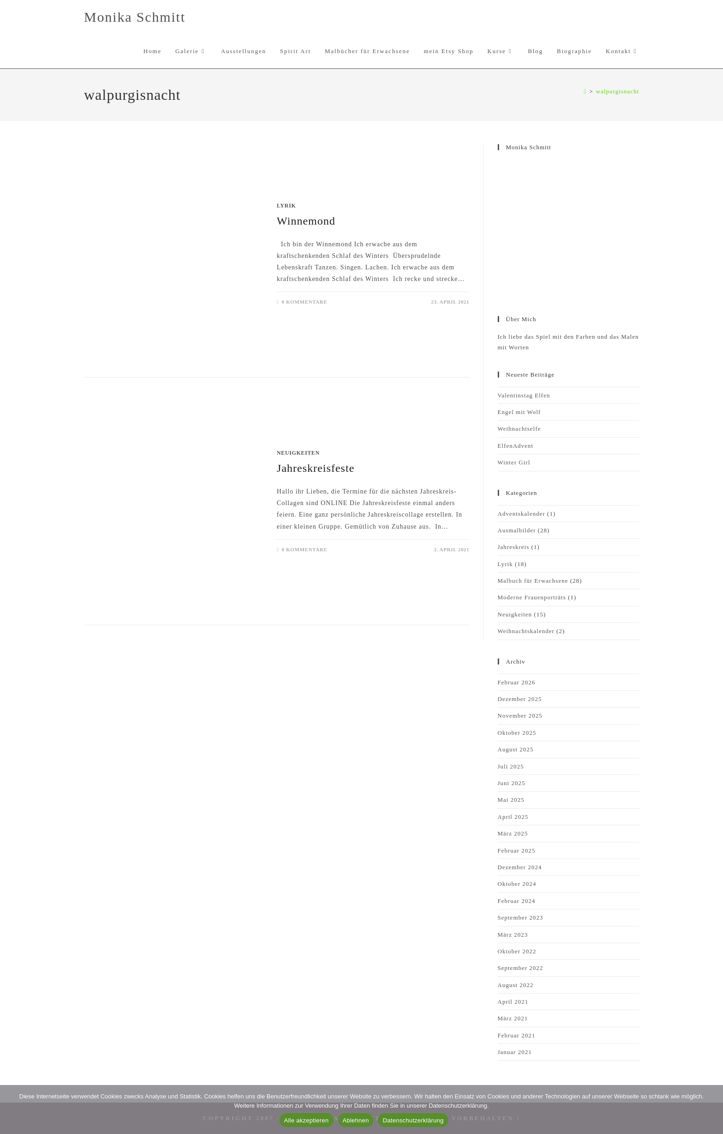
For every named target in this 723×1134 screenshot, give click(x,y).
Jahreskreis (514, 546)
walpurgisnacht (617, 91)
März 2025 (513, 833)
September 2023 (521, 917)
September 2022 (521, 967)
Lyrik (286, 205)
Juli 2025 (511, 766)
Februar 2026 (517, 682)
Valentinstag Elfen (524, 395)
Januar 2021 (515, 1052)
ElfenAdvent (515, 445)
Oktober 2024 (517, 883)
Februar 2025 (517, 850)
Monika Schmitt (134, 16)
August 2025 (516, 749)
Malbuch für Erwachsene (533, 580)
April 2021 (513, 1001)
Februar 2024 (517, 900)
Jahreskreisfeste (315, 468)
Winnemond (306, 221)
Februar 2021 (517, 1035)
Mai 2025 (511, 799)
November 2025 (520, 715)
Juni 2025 (511, 783)
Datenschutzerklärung (413, 1120)
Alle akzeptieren (306, 1120)
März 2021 (513, 1018)
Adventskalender (521, 513)
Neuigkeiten (298, 453)
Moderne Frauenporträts (532, 597)
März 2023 (513, 934)
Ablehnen (356, 1120)
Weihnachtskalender (526, 631)
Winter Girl (514, 462)
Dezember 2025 (520, 698)
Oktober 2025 (517, 732)
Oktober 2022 (517, 951)
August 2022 (516, 985)
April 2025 (513, 816)
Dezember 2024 (520, 867)
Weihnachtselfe (519, 428)
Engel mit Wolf (519, 411)
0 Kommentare (304, 302)
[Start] (585, 91)
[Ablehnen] (711, 1109)
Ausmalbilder (517, 530)
